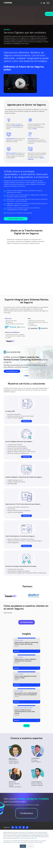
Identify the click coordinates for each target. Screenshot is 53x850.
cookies (21, 838)
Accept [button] (23, 846)
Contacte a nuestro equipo (15, 219)
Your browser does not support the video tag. (20, 83)
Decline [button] (30, 846)
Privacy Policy (34, 838)
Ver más (26, 725)
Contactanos (48, 14)
